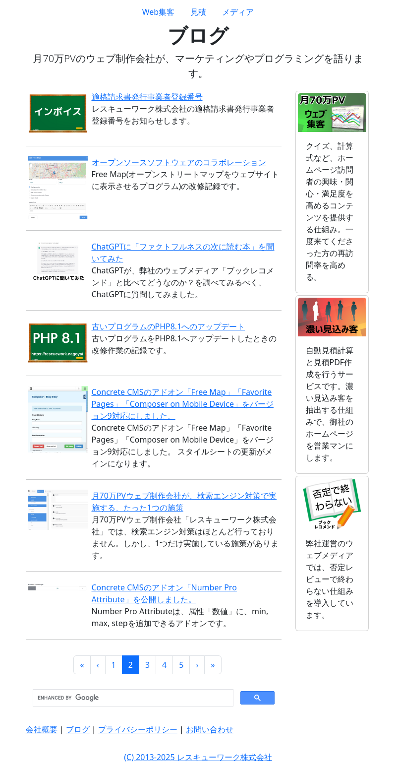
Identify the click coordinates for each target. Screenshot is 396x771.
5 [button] (181, 664)
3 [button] (147, 664)
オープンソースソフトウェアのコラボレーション (179, 162)
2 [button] (130, 664)
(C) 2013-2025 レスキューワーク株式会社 (198, 757)
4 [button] (164, 664)
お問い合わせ (209, 729)
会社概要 (41, 729)
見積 (198, 11)
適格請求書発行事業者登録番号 (147, 96)
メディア (238, 11)
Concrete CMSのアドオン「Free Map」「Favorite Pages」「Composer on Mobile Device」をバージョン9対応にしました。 (183, 403)
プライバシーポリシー (137, 729)
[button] (81, 664)
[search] (132, 698)
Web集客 (158, 11)
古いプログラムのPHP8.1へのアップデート (168, 326)
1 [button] (114, 664)
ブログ (78, 729)
